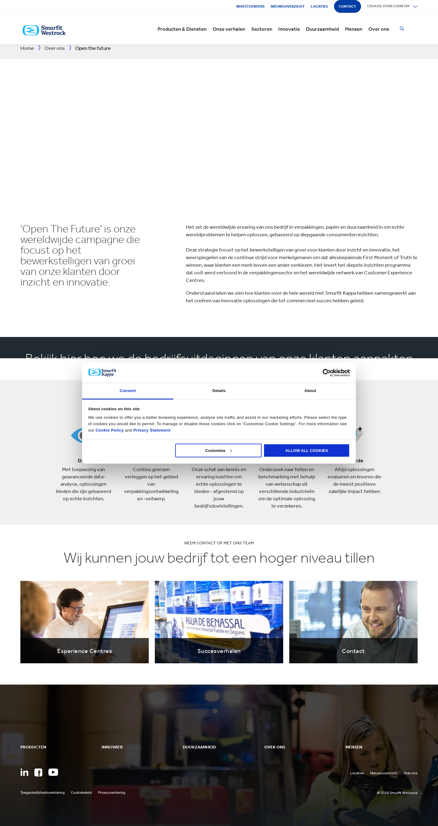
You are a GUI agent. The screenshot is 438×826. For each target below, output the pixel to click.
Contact (347, 6)
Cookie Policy (109, 430)
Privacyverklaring (111, 792)
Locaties (319, 6)
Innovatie (289, 29)
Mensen (353, 29)
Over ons (378, 29)
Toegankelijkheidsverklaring (42, 792)
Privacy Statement (151, 430)
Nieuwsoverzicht (288, 6)
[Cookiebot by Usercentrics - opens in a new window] (323, 373)
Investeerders (250, 6)
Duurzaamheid (322, 29)
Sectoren (261, 29)
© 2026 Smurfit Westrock (397, 793)
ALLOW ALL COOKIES (306, 450)
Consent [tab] (128, 390)
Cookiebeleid (81, 792)
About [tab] (310, 390)
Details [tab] (219, 390)
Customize (218, 450)
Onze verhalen (229, 29)
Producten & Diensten (182, 29)
